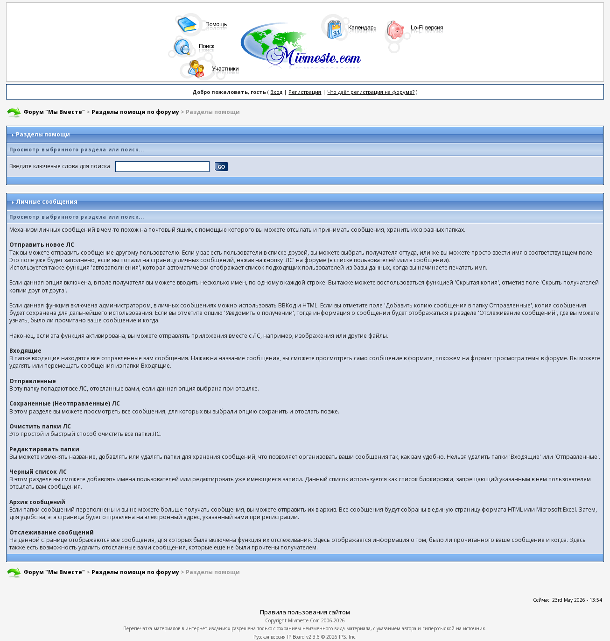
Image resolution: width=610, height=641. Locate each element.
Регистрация (304, 91)
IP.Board (296, 637)
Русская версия (269, 637)
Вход (276, 91)
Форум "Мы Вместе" (54, 112)
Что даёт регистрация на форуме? (370, 91)
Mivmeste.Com (304, 620)
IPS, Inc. (348, 637)
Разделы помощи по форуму (135, 112)
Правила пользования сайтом (305, 612)
